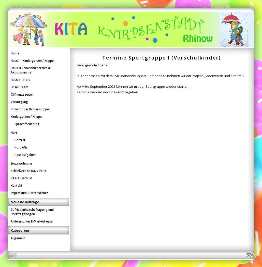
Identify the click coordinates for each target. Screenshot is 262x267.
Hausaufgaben (25, 155)
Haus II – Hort (20, 80)
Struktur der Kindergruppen (31, 109)
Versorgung (19, 102)
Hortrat (19, 140)
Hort (14, 132)
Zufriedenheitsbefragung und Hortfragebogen (32, 211)
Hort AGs (21, 147)
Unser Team (19, 87)
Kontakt (16, 185)
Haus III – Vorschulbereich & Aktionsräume (30, 70)
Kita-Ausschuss (22, 178)
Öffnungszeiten (22, 94)
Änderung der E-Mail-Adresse (32, 221)
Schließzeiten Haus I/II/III (28, 171)
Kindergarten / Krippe (26, 116)
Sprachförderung (26, 124)
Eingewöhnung (21, 163)
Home (15, 53)
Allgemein (18, 238)
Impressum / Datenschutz (29, 193)
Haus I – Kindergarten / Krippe (32, 60)
